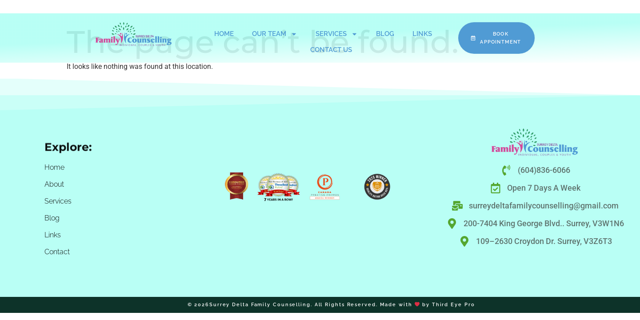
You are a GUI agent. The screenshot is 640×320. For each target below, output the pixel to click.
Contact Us (331, 50)
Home (224, 34)
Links (422, 34)
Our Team (274, 34)
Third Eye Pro (453, 305)
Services (337, 34)
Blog (385, 34)
